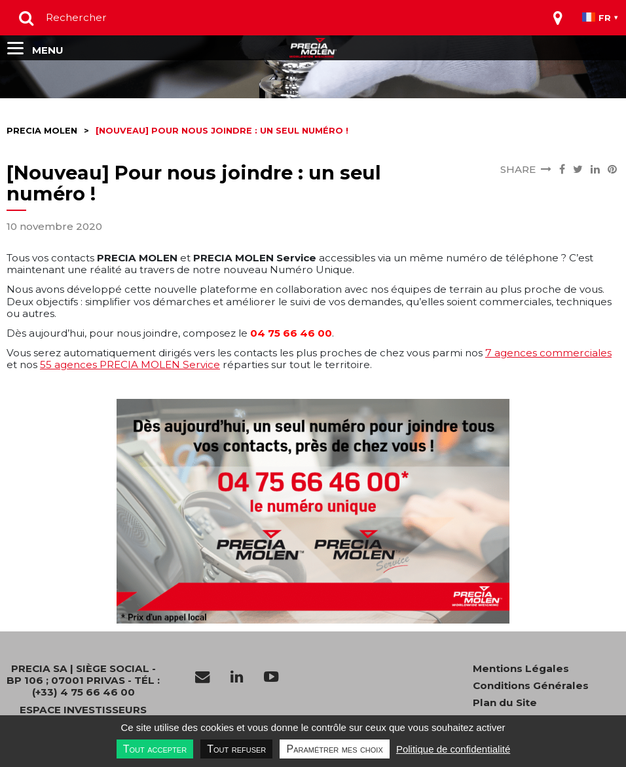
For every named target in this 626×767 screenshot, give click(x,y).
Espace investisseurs (83, 710)
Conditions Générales (531, 686)
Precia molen (42, 131)
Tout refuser (236, 749)
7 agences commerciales (548, 352)
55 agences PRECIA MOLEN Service (130, 364)
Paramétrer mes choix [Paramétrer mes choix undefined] (334, 749)
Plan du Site (505, 703)
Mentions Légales (521, 669)
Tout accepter (155, 749)
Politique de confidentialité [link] (453, 749)
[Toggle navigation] (558, 18)
